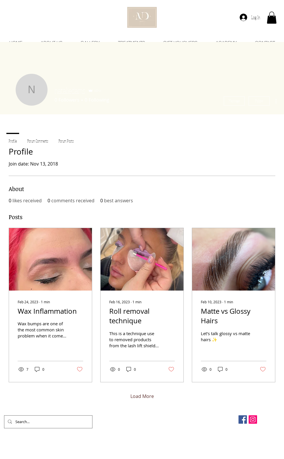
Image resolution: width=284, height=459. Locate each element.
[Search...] (47, 422)
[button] (272, 18)
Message (234, 100)
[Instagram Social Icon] (253, 419)
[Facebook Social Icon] (243, 419)
